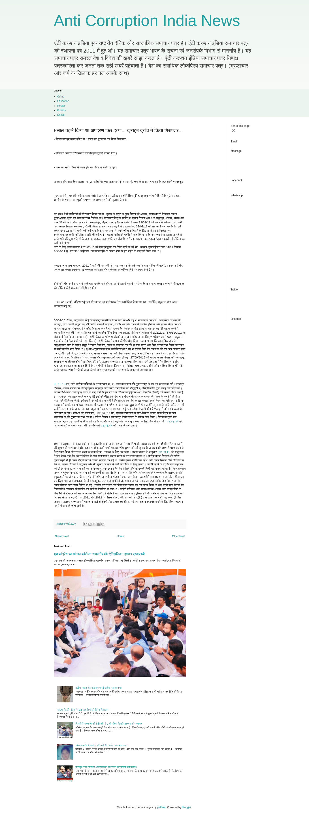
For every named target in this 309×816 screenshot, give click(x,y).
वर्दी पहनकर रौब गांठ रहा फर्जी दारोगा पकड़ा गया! (98, 687)
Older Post (178, 536)
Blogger (186, 807)
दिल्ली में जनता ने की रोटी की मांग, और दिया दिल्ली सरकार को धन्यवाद (108, 723)
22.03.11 (164, 452)
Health (61, 105)
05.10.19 (59, 384)
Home (120, 536)
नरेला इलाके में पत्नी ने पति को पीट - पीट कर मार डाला (101, 745)
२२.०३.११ (106, 425)
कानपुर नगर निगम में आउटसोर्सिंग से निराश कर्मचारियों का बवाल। (106, 767)
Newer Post (62, 536)
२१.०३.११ (173, 421)
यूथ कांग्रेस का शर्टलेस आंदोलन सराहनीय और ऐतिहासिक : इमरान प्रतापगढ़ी (99, 554)
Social (61, 115)
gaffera (161, 807)
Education (63, 101)
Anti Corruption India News (147, 20)
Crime (60, 96)
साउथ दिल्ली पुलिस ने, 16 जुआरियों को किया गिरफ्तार (82, 709)
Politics (61, 110)
